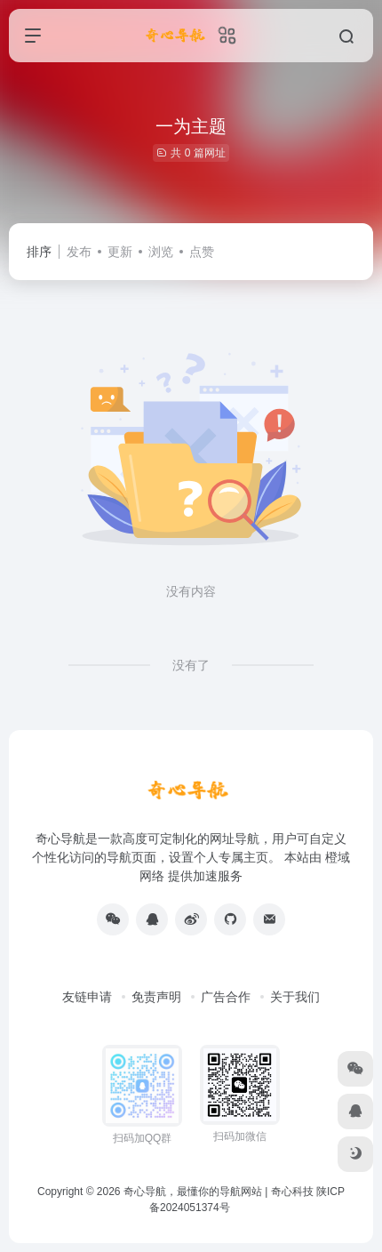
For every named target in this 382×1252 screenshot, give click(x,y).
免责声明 (156, 997)
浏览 (160, 252)
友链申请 (87, 997)
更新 (119, 252)
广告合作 (226, 997)
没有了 (191, 665)
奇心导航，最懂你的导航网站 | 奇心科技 (218, 1191)
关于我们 (295, 997)
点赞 (201, 252)
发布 (79, 252)
